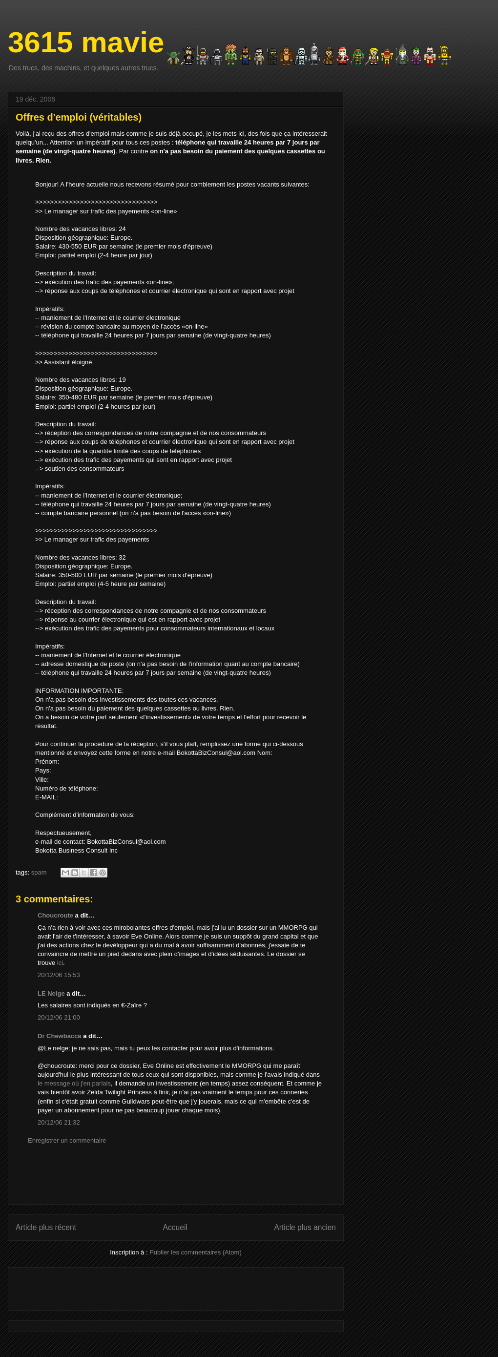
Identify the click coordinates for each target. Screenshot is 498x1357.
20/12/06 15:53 (59, 975)
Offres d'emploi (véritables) (79, 117)
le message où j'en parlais (74, 1083)
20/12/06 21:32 (59, 1122)
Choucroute (55, 915)
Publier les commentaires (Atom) (195, 1252)
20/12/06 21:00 (59, 1017)
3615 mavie (86, 42)
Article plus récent (46, 1227)
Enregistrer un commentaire (67, 1140)
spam (39, 872)
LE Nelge (51, 993)
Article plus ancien (305, 1227)
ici (60, 962)
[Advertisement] (176, 1182)
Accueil (175, 1227)
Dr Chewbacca (60, 1036)
